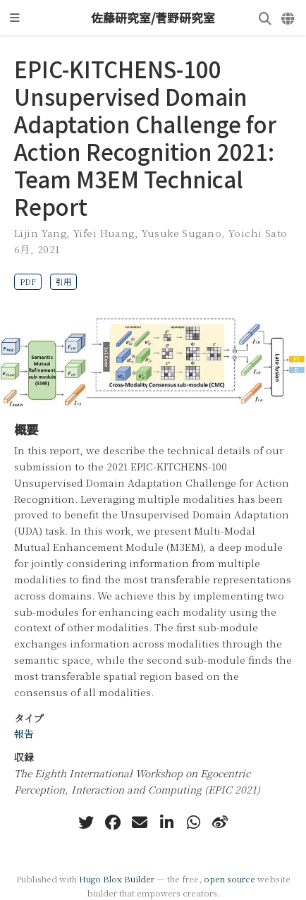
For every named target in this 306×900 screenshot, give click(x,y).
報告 (24, 733)
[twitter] (86, 822)
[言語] (288, 18)
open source (229, 878)
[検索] (265, 18)
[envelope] (139, 822)
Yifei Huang (104, 233)
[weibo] (220, 822)
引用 (63, 281)
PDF (28, 281)
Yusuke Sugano (181, 233)
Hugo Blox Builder (116, 878)
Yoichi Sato (258, 233)
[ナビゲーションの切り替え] (15, 17)
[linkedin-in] (166, 822)
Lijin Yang (40, 233)
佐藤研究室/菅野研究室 (153, 17)
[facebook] (112, 822)
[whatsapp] (193, 822)
